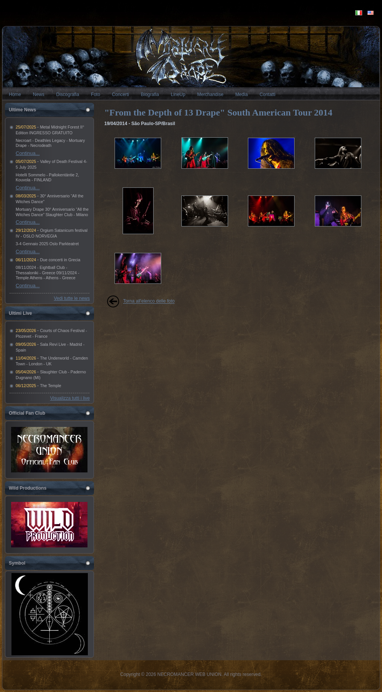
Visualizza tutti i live (70, 398)
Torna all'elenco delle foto (149, 301)
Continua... (28, 153)
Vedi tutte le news (72, 298)
